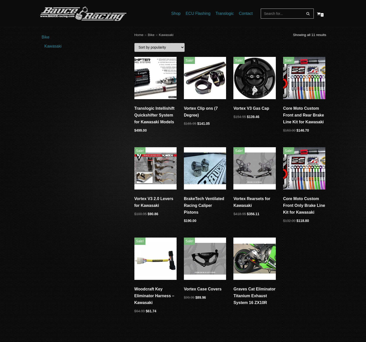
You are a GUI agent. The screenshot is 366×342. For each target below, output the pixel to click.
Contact (246, 13)
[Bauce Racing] (84, 14)
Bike (151, 35)
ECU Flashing (198, 13)
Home (138, 35)
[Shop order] (159, 47)
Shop (176, 13)
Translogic (225, 13)
